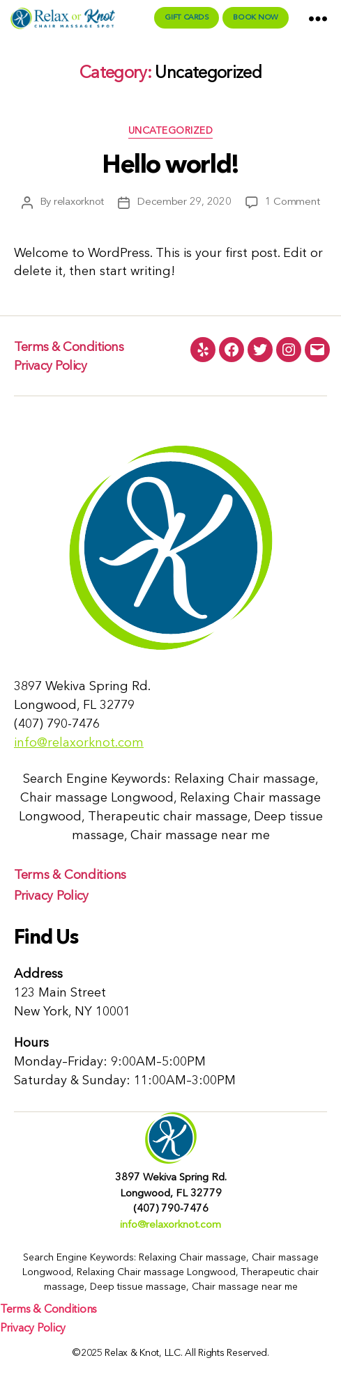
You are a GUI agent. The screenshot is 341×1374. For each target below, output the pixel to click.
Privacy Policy (50, 366)
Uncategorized (170, 131)
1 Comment (292, 202)
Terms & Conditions (68, 347)
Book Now (255, 18)
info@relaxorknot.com (79, 743)
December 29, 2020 (184, 202)
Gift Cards (187, 18)
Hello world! (170, 166)
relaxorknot (79, 202)
